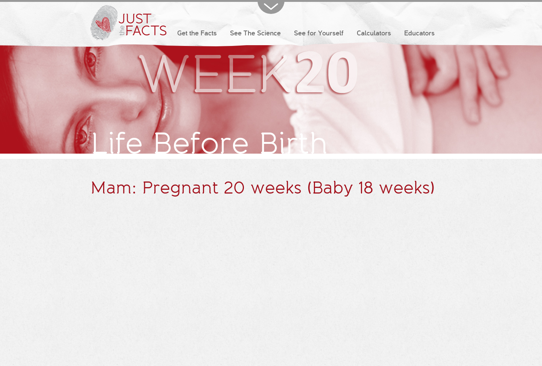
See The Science (255, 33)
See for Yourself (319, 33)
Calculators (374, 33)
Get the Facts (197, 33)
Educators (419, 33)
